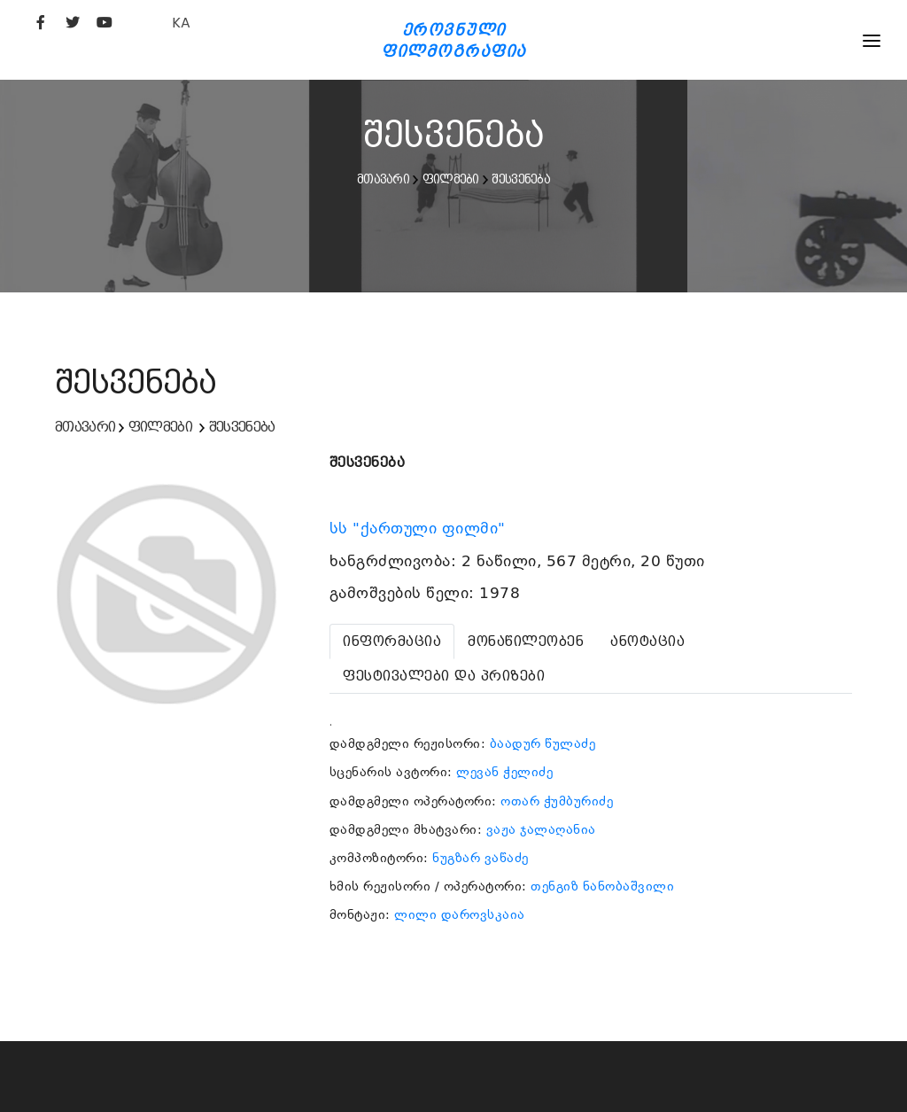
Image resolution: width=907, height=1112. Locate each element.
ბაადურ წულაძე (543, 743)
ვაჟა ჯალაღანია (541, 829)
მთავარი (383, 179)
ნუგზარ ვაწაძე (480, 858)
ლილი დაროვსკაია (459, 914)
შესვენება (521, 179)
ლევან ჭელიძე (504, 772)
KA (181, 22)
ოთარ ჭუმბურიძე (556, 801)
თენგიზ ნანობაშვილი (602, 886)
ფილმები (450, 179)
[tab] (391, 641)
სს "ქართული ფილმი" (420, 528)
